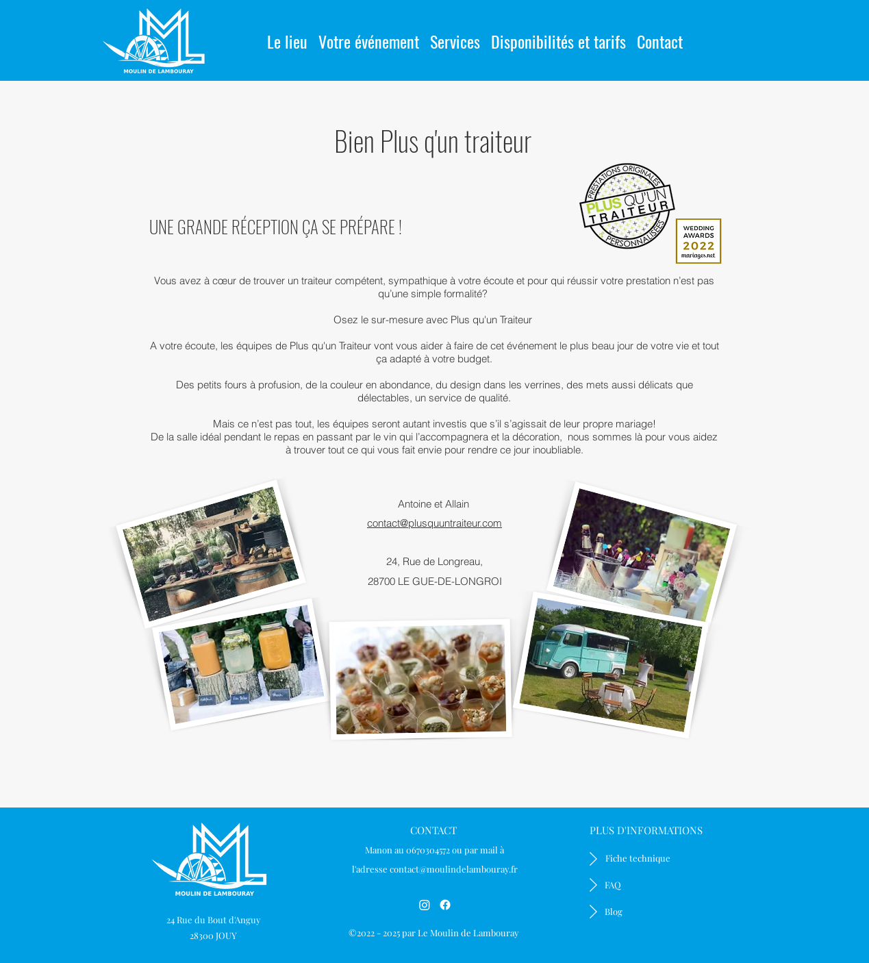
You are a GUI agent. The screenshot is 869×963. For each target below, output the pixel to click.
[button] (369, 35)
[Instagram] (424, 905)
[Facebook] (445, 905)
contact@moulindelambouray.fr (454, 869)
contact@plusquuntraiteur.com (434, 522)
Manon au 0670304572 (407, 849)
